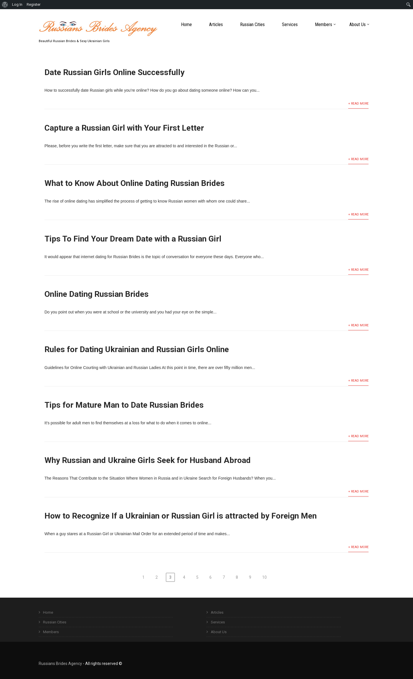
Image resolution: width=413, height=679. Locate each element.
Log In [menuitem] (17, 4)
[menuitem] (5, 4)
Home (186, 24)
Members (325, 24)
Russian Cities (252, 24)
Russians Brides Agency (60, 663)
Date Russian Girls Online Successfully (114, 72)
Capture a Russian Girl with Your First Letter (124, 128)
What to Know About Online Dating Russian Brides (134, 183)
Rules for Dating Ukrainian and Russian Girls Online (136, 349)
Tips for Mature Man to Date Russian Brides (124, 405)
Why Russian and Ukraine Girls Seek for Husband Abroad (147, 460)
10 (264, 577)
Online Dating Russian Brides (96, 294)
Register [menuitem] (33, 4)
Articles (216, 24)
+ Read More (358, 103)
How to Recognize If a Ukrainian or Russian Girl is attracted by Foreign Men (180, 516)
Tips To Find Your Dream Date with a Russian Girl (132, 239)
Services (290, 24)
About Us (359, 24)
